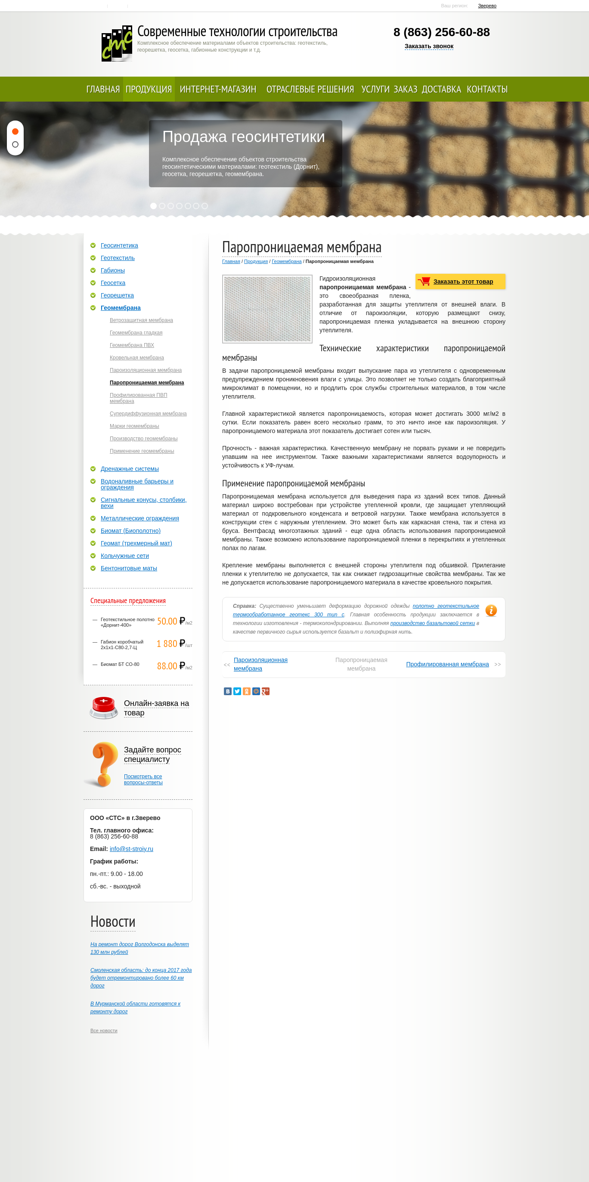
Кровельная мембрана (137, 358)
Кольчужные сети (125, 556)
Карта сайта (138, 6)
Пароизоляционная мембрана (261, 664)
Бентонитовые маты (129, 568)
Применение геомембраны (142, 451)
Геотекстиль (118, 258)
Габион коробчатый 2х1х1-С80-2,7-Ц (122, 644)
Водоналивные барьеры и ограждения (137, 484)
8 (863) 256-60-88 (442, 32)
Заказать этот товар (463, 281)
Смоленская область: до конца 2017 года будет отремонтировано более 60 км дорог (141, 978)
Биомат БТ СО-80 (120, 664)
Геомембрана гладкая (136, 333)
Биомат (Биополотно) (131, 531)
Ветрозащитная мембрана (141, 320)
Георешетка (117, 295)
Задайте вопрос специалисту (152, 755)
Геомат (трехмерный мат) (136, 543)
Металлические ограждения (140, 518)
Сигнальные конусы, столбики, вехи (144, 503)
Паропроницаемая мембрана (147, 383)
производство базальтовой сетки (433, 623)
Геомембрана (286, 261)
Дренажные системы (130, 469)
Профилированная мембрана (447, 664)
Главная (98, 6)
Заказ (405, 89)
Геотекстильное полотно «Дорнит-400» (128, 622)
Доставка (441, 89)
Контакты (118, 6)
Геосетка (113, 283)
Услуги (376, 89)
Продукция (149, 89)
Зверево (487, 5)
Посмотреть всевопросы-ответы (143, 780)
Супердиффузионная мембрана (148, 414)
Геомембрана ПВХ (132, 345)
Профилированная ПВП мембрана (138, 398)
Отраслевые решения (310, 89)
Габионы (113, 270)
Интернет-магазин (218, 89)
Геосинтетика (119, 245)
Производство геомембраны (144, 439)
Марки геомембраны (134, 426)
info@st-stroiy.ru (131, 848)
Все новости (104, 1030)
